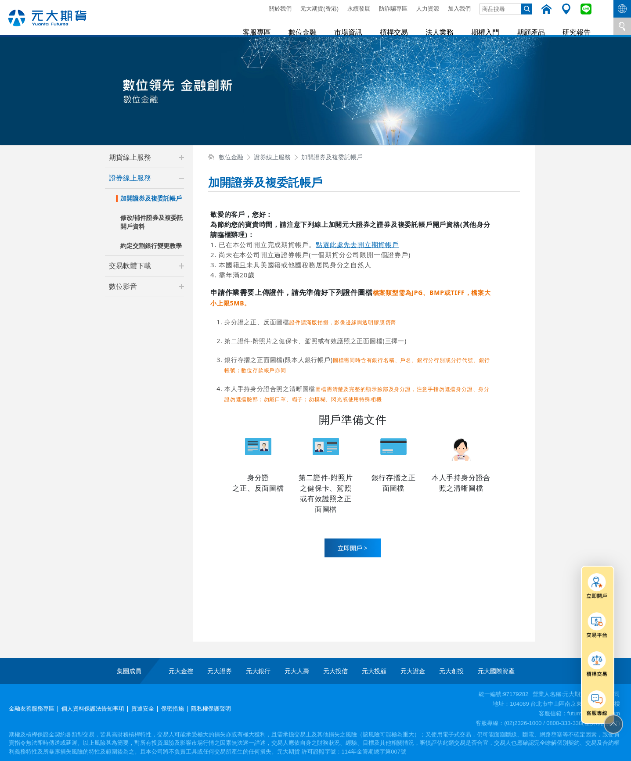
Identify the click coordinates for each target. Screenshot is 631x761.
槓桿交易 (402, 26)
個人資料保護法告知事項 (92, 708)
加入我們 (459, 8)
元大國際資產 (496, 671)
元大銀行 (258, 671)
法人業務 (446, 26)
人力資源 (427, 8)
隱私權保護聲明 (211, 708)
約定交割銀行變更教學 (151, 245)
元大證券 (219, 671)
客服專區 (270, 26)
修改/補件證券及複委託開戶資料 (152, 222)
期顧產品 (533, 26)
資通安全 (142, 708)
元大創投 (451, 671)
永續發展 (358, 8)
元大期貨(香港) (319, 8)
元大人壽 (297, 671)
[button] (181, 157)
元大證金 (412, 671)
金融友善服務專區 (31, 708)
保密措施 (172, 708)
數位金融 (314, 26)
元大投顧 (374, 671)
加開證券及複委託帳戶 (151, 198)
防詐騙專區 (393, 8)
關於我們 (280, 8)
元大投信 (335, 671)
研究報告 (577, 26)
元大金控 (181, 671)
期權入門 (490, 26)
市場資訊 (358, 26)
